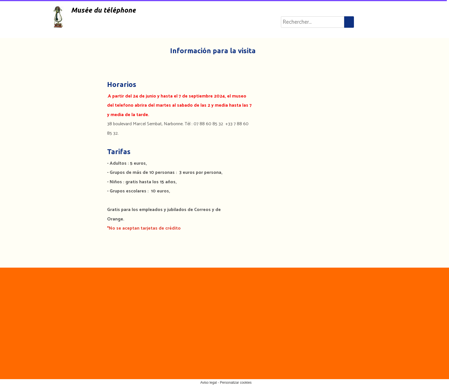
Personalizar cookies (236, 383)
